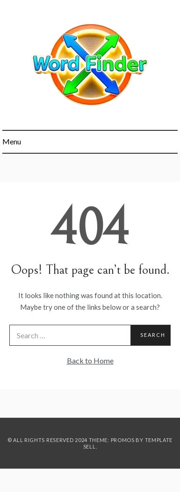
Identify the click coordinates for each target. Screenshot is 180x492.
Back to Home (90, 360)
